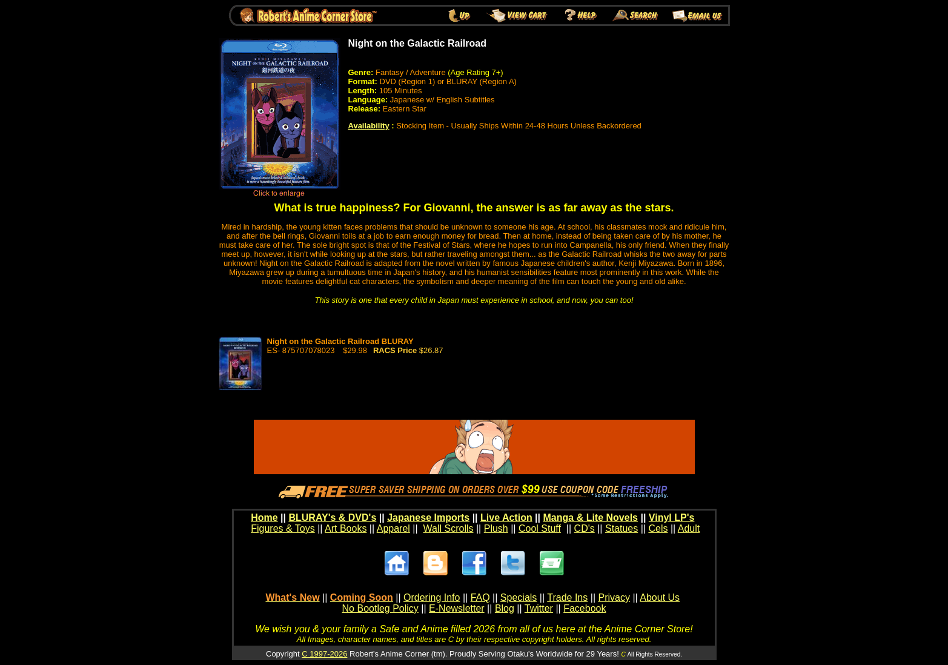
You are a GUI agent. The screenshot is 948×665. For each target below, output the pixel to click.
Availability (368, 125)
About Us (660, 597)
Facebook (584, 608)
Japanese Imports (428, 517)
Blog (504, 608)
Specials (518, 597)
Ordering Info (431, 597)
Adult (689, 528)
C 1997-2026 (324, 653)
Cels (658, 528)
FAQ (480, 597)
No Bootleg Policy (380, 608)
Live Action (506, 517)
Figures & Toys (283, 528)
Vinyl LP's (672, 517)
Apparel (393, 528)
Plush (496, 528)
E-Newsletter (457, 608)
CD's (584, 528)
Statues (621, 528)
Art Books (345, 528)
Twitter (539, 608)
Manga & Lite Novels (590, 517)
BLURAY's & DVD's (332, 517)
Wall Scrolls (448, 528)
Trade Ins (567, 597)
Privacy (613, 597)
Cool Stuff (540, 528)
